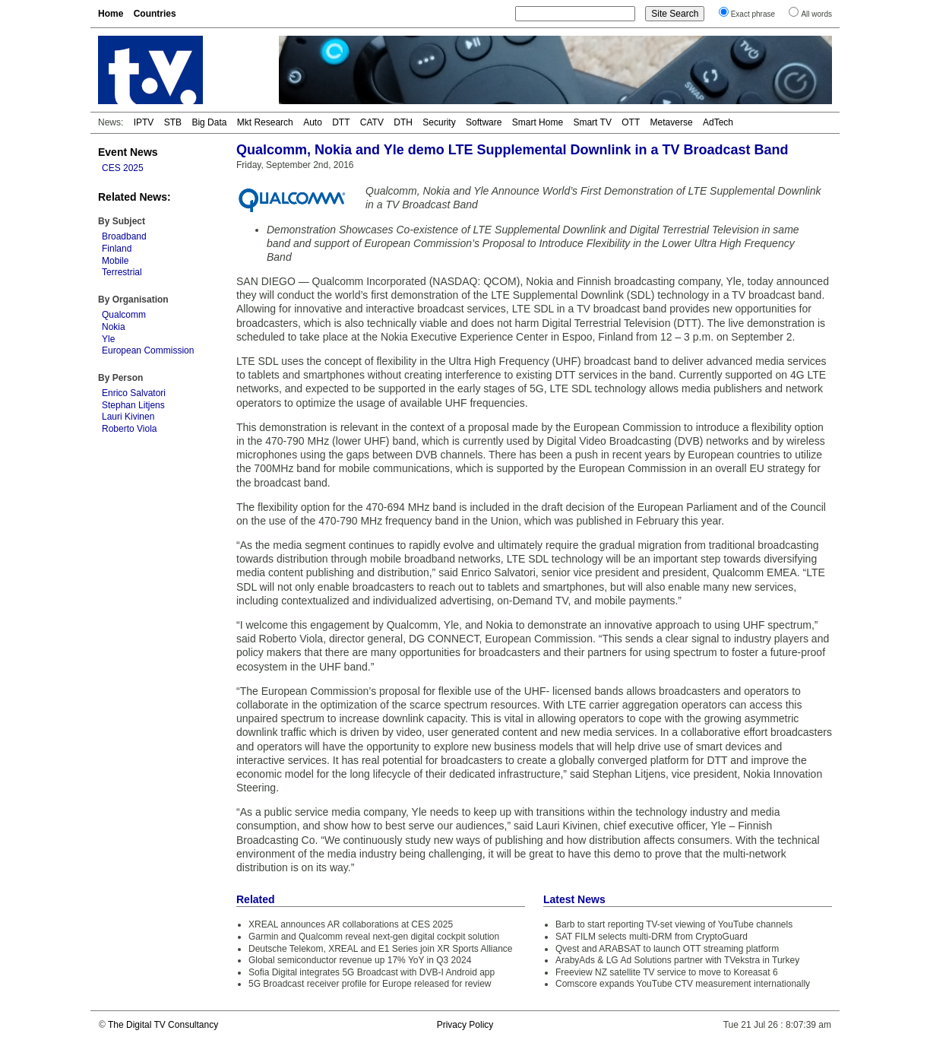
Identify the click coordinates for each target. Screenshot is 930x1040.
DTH (403, 122)
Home (110, 13)
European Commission (148, 350)
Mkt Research (265, 122)
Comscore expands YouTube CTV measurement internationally (682, 983)
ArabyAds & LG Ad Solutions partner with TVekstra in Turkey (677, 960)
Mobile (115, 260)
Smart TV (592, 122)
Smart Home (537, 122)
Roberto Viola (129, 428)
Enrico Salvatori (134, 393)
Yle (108, 339)
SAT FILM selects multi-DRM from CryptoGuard (651, 936)
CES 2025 (123, 168)
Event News (128, 152)
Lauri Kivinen (128, 416)
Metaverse (671, 122)
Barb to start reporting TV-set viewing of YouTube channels (673, 924)
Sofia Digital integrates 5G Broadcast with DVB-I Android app (371, 972)
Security (438, 122)
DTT (341, 122)
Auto (312, 122)
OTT (631, 122)
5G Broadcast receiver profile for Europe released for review (369, 983)
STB (173, 122)
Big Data (208, 122)
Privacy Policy (465, 1024)
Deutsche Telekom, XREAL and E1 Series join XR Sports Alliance (380, 948)
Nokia (113, 327)
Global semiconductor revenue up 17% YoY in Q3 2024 (359, 960)
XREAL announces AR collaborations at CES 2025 (350, 924)
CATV (372, 122)
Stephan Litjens (133, 405)
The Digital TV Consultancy (163, 1024)
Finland (116, 248)
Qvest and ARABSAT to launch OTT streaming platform (667, 948)
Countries (155, 13)
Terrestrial (122, 272)
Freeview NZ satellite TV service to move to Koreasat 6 (666, 972)
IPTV (144, 122)
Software (483, 122)
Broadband (124, 236)
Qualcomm (124, 314)
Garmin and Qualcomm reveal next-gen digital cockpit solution (373, 936)
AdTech (718, 122)
